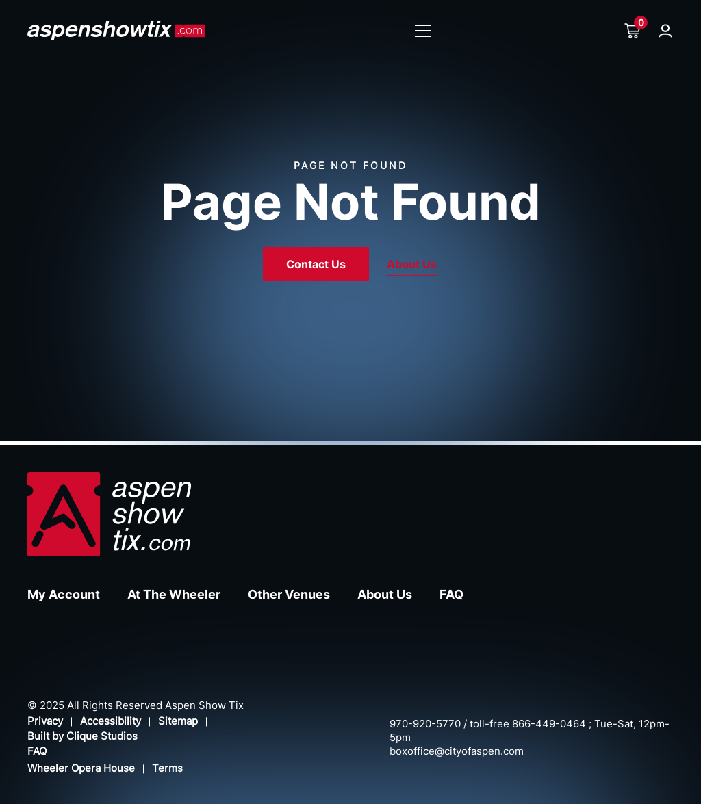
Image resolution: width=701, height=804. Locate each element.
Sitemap (178, 720)
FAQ (451, 594)
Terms (167, 768)
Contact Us (316, 264)
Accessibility (110, 720)
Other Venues (289, 594)
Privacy (45, 720)
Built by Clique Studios (82, 735)
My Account (63, 594)
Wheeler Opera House (81, 768)
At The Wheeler (173, 594)
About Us (412, 264)
